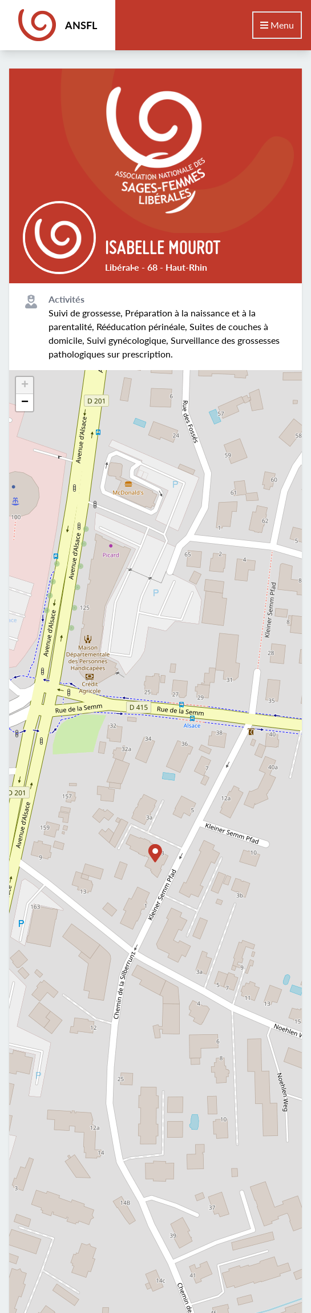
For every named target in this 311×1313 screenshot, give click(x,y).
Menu (277, 24)
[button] (155, 853)
